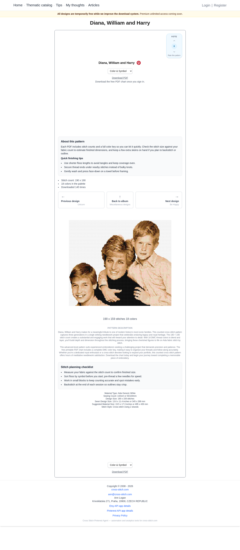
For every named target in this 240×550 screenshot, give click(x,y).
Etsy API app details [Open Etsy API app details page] (120, 506)
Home (18, 5)
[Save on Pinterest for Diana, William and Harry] (138, 63)
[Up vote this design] (174, 41)
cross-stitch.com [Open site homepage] (120, 489)
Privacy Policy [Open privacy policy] (120, 515)
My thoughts (75, 5)
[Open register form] (120, 78)
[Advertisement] (120, 110)
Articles (93, 5)
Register (220, 5)
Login (206, 5)
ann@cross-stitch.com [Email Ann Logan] (120, 494)
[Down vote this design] (174, 52)
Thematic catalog (39, 5)
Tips (59, 5)
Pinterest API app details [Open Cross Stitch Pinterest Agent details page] (120, 510)
